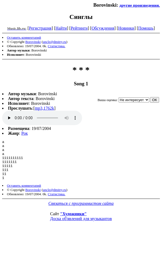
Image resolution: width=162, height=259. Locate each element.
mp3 (42, 118)
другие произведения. (139, 5)
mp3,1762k (44, 108)
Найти (61, 28)
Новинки (126, 28)
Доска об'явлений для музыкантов (81, 226)
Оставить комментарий (24, 37)
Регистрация (40, 28)
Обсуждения (103, 28)
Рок (24, 133)
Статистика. (56, 46)
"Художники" (73, 222)
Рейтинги (79, 28)
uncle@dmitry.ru (54, 42)
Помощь (145, 28)
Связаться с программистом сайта (81, 211)
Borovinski (33, 42)
